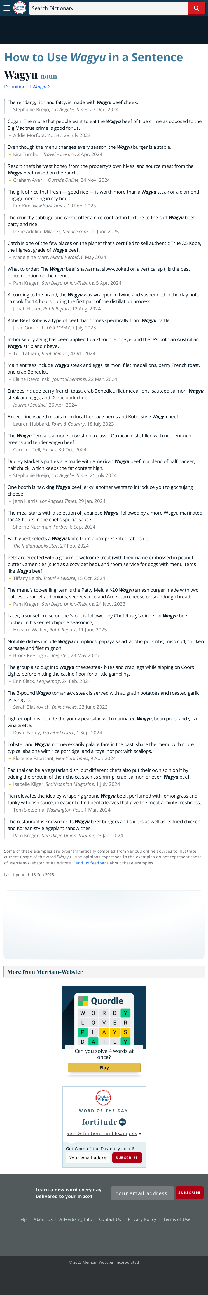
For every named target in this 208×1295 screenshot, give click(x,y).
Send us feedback (90, 862)
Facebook (74, 1235)
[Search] (117, 8)
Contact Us (111, 1219)
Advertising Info (77, 1219)
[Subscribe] (190, 1192)
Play (104, 1068)
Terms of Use (176, 1219)
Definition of (27, 86)
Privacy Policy (144, 1219)
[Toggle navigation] (6, 8)
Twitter (94, 1235)
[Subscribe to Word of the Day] (88, 1157)
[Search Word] (196, 8)
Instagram (134, 1235)
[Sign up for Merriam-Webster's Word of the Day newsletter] (142, 1193)
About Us (45, 1219)
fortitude (100, 1122)
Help (23, 1219)
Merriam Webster (19, 1192)
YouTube (114, 1235)
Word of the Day (103, 1110)
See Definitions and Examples (102, 1133)
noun (49, 75)
